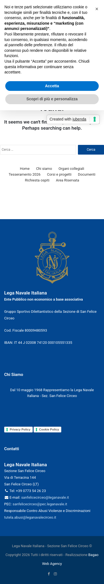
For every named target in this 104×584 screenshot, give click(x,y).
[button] (96, 8)
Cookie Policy (49, 429)
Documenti (86, 174)
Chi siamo (44, 169)
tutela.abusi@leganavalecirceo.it (30, 517)
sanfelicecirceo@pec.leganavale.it (39, 504)
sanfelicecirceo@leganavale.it (45, 497)
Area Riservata (67, 180)
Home (25, 169)
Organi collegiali (71, 169)
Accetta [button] (52, 86)
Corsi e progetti (59, 174)
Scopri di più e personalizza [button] (51, 99)
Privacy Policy (20, 429)
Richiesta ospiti (37, 180)
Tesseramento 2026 (24, 174)
